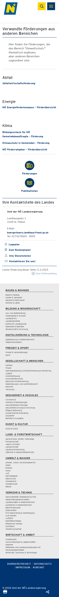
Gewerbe (9, 544)
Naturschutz (11, 478)
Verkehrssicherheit (13, 529)
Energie (9, 468)
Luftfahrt (9, 518)
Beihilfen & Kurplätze (14, 418)
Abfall (8, 465)
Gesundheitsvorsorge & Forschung (20, 408)
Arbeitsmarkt (11, 539)
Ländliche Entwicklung (15, 449)
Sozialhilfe (10, 415)
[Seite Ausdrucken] (5, 592)
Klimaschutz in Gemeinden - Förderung (25, 142)
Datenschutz (43, 563)
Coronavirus (11, 399)
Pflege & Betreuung (14, 410)
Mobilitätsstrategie (13, 521)
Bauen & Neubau (13, 295)
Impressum (22, 567)
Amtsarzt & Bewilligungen (16, 402)
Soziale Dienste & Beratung (17, 413)
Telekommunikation (14, 342)
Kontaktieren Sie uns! (22, 261)
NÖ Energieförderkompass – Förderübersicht (29, 107)
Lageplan (14, 244)
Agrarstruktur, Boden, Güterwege (20, 439)
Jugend (9, 373)
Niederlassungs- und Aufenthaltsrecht (22, 384)
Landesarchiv (11, 318)
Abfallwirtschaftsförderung (18, 83)
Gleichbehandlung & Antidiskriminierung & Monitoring (28, 371)
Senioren (9, 386)
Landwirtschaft (12, 447)
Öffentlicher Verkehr (14, 524)
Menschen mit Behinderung (17, 381)
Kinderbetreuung (13, 376)
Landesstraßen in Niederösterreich (20, 502)
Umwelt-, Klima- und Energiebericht (21, 462)
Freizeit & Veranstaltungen (17, 352)
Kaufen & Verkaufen (14, 297)
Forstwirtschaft (12, 441)
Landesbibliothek (13, 321)
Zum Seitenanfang (44, 273)
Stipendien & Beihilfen (15, 326)
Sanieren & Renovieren (15, 300)
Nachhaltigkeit (11, 476)
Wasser (8, 486)
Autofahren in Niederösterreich (19, 505)
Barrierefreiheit (19, 563)
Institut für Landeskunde (16, 324)
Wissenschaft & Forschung (17, 329)
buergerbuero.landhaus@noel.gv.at (27, 232)
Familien (9, 365)
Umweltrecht (11, 481)
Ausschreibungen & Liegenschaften (21, 542)
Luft (7, 473)
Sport (8, 355)
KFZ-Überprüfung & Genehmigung (20, 513)
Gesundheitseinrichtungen (17, 405)
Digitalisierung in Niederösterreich (20, 339)
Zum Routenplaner (20, 249)
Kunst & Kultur (12, 428)
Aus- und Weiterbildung (15, 313)
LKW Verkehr (11, 515)
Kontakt (38, 567)
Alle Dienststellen (20, 255)
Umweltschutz (11, 484)
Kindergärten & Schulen (16, 316)
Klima (8, 470)
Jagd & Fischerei (13, 444)
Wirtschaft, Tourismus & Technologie (21, 552)
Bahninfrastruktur (13, 507)
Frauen (8, 368)
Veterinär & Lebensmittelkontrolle (20, 452)
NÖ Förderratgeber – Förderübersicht (25, 149)
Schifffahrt (10, 526)
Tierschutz (10, 389)
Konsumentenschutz (14, 378)
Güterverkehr (11, 510)
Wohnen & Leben (13, 303)
